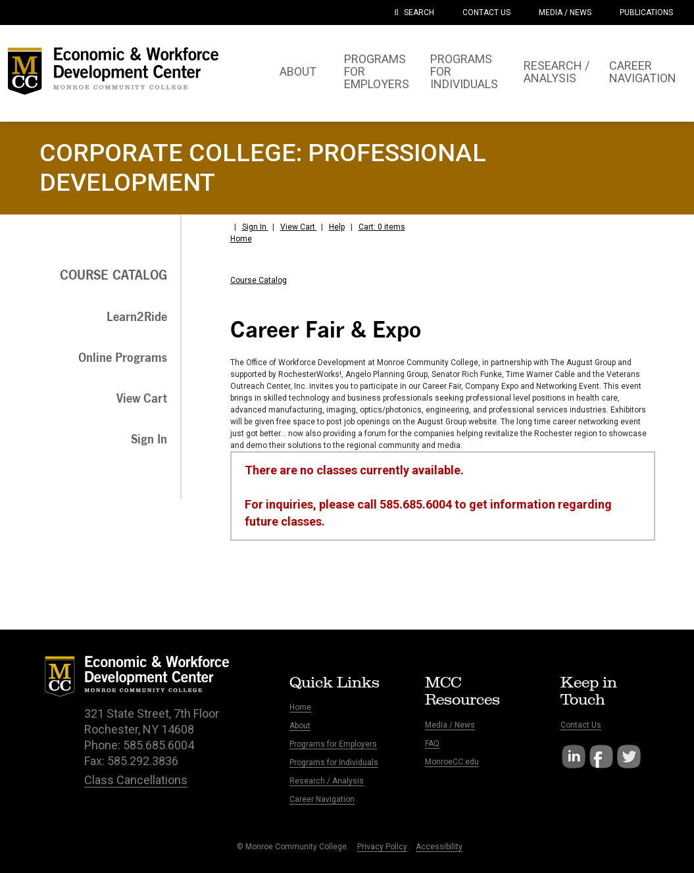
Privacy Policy (382, 846)
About (299, 725)
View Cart (298, 227)
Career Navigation (322, 799)
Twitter (629, 756)
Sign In (255, 227)
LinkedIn (573, 756)
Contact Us (580, 725)
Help (337, 227)
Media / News (450, 725)
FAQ (432, 743)
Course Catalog (258, 280)
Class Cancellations (135, 780)
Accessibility (439, 846)
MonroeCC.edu (452, 761)
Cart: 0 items (382, 227)
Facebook (601, 756)
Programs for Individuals (333, 762)
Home (241, 238)
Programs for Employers (333, 744)
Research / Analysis (326, 781)
